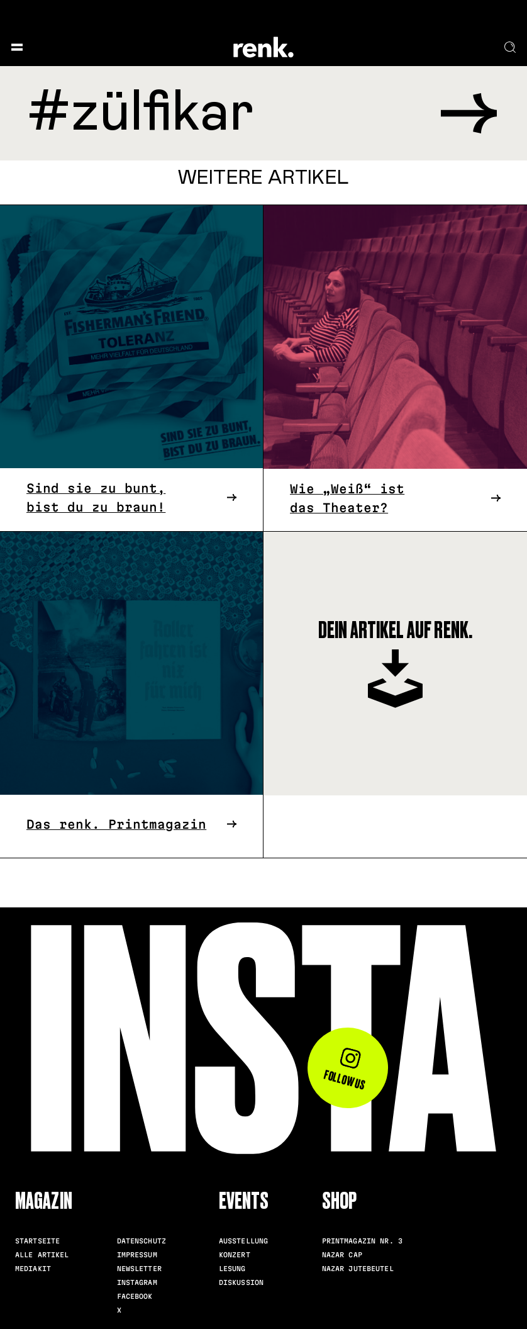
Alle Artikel (42, 1255)
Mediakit (33, 1268)
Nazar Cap (342, 1255)
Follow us (345, 1070)
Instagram (137, 1282)
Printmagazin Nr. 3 (362, 1241)
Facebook (135, 1296)
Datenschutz (141, 1241)
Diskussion (241, 1282)
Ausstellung (243, 1241)
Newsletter (139, 1268)
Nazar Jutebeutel (358, 1268)
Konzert (234, 1255)
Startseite (37, 1241)
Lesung (232, 1268)
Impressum (137, 1255)
